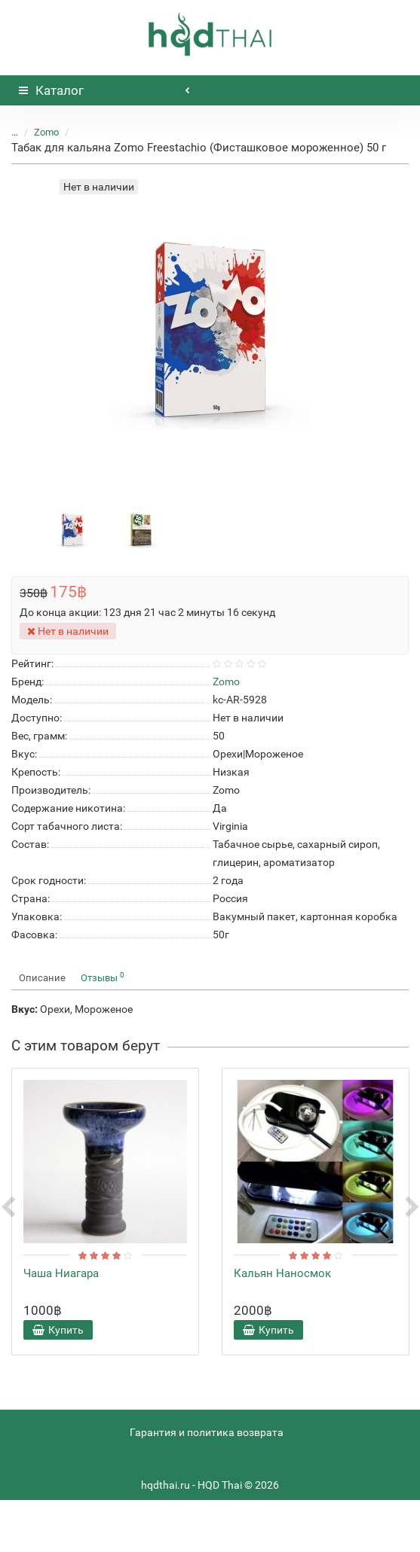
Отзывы (102, 977)
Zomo (46, 132)
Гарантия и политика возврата (207, 1432)
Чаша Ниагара (61, 1273)
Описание (42, 977)
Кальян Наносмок (282, 1273)
